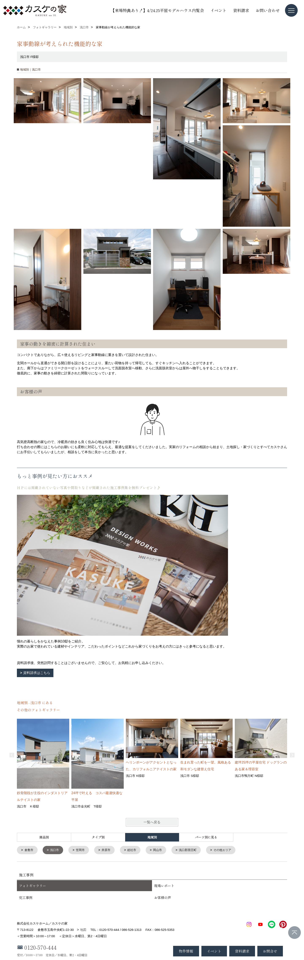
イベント (218, 10)
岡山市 (162, 850)
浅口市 (56, 850)
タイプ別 (98, 837)
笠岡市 (82, 850)
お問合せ (270, 951)
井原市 (109, 850)
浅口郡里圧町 (193, 850)
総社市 (135, 850)
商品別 (44, 837)
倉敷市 (29, 850)
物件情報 (186, 951)
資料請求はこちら (36, 673)
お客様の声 (162, 897)
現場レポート (164, 886)
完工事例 (26, 897)
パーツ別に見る (206, 837)
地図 (83, 930)
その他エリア (229, 850)
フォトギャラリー (32, 886)
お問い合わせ (268, 10)
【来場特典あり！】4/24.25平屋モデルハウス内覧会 (157, 10)
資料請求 (241, 10)
